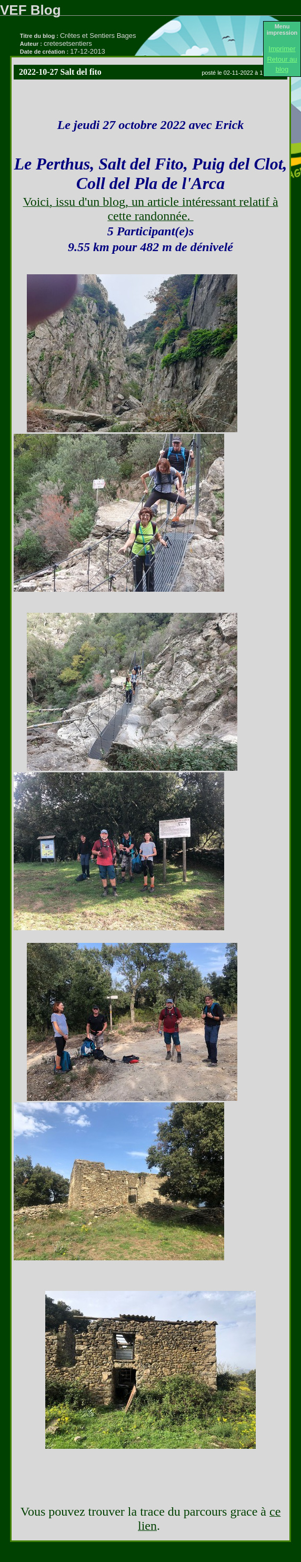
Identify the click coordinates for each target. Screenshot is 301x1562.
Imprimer (281, 49)
